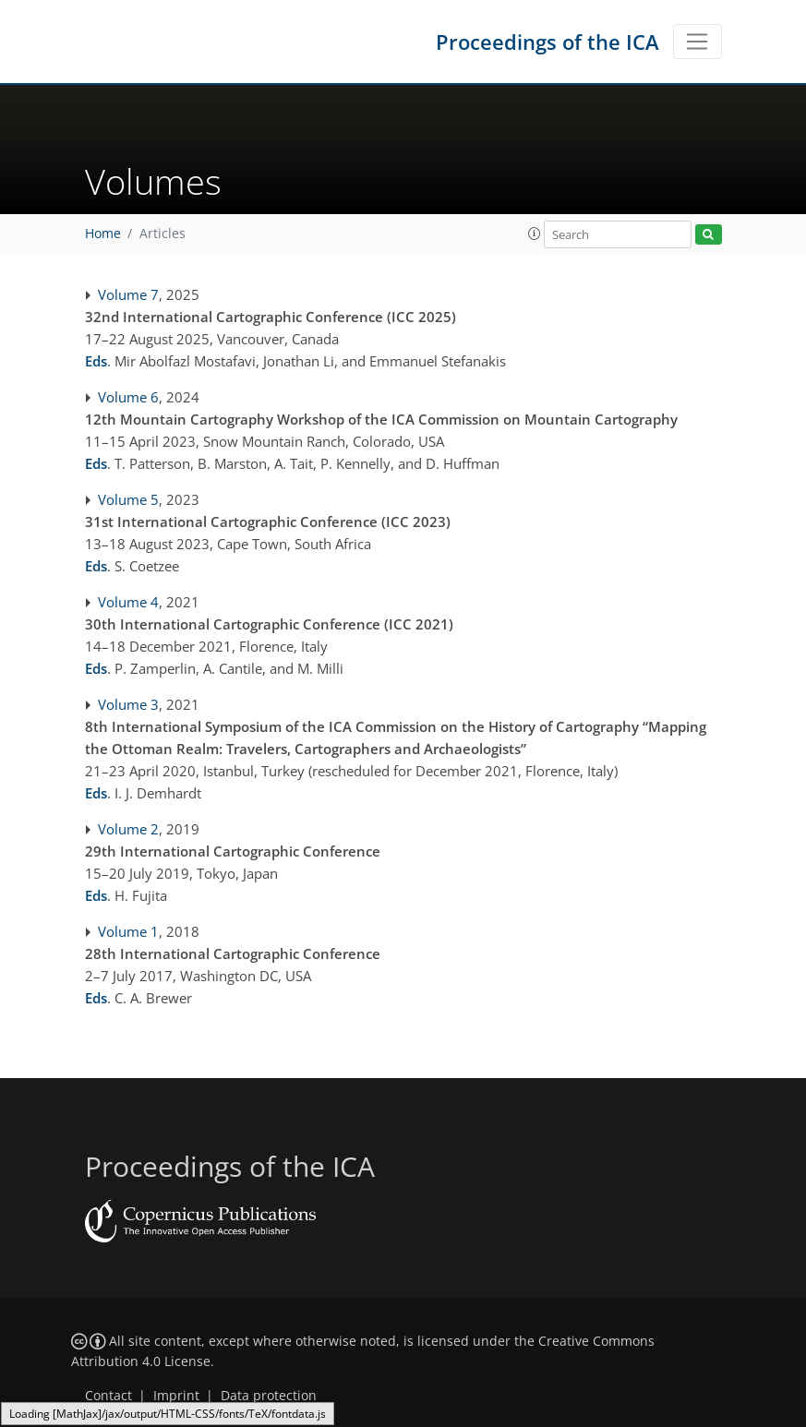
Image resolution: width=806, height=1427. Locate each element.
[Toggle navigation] (697, 41)
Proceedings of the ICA (547, 41)
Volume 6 (128, 397)
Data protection (269, 1395)
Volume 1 (128, 931)
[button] (534, 233)
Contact (108, 1395)
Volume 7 (128, 294)
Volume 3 (128, 704)
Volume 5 (128, 499)
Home (103, 233)
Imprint (176, 1395)
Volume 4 (128, 602)
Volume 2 (128, 829)
